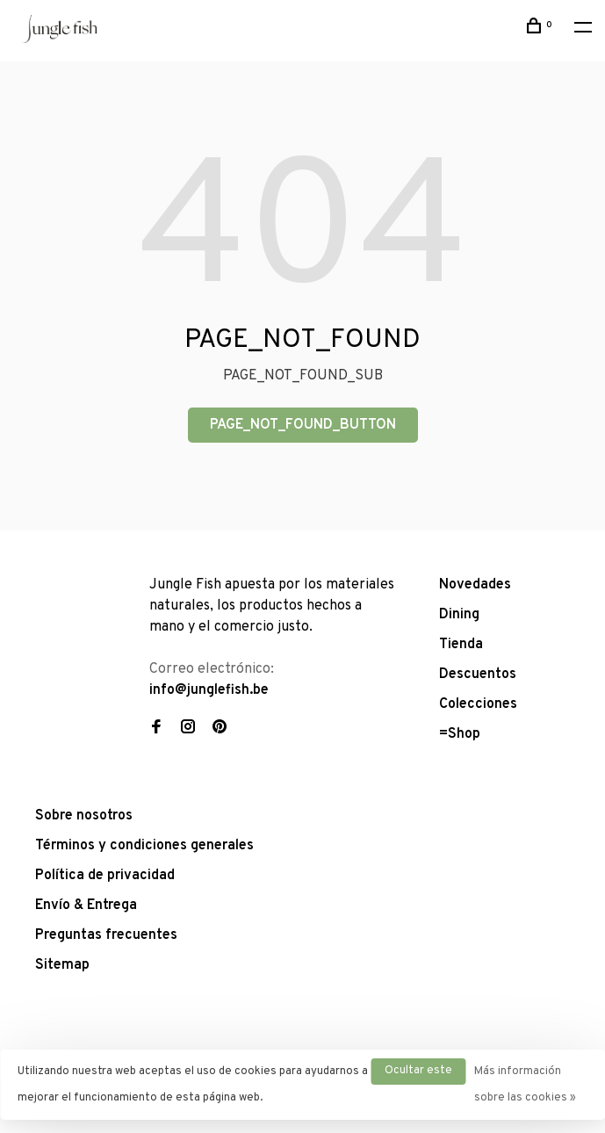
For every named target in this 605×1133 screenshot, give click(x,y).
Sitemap (62, 965)
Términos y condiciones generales (144, 846)
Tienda (461, 644)
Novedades (475, 585)
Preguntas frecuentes (106, 935)
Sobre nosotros (84, 816)
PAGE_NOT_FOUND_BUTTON (303, 425)
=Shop (459, 734)
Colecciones (478, 704)
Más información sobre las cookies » (525, 1084)
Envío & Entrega (86, 905)
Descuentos (477, 674)
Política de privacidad (105, 875)
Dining (459, 615)
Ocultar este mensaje (418, 1074)
